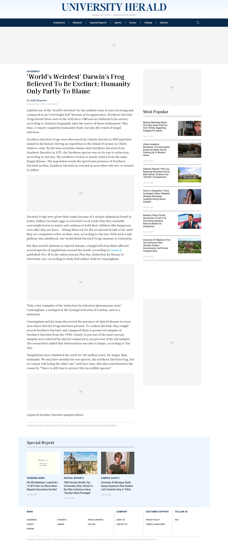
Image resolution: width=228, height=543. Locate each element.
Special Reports (98, 22)
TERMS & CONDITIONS (155, 524)
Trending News (36, 478)
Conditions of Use (134, 539)
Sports (117, 22)
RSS (177, 520)
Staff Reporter (38, 100)
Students (77, 22)
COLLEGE (91, 524)
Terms (120, 539)
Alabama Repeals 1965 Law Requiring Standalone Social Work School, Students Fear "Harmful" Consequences (156, 172)
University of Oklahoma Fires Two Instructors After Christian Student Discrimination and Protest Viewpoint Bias (156, 245)
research (116, 250)
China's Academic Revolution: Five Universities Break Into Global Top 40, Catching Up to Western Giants (156, 150)
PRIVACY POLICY (153, 520)
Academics (59, 22)
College (148, 22)
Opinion (164, 22)
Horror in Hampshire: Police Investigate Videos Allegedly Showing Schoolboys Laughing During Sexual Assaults (156, 196)
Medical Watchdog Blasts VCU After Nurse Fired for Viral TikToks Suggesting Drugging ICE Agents (155, 126)
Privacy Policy (150, 539)
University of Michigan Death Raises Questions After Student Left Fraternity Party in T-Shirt (117, 486)
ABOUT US (120, 520)
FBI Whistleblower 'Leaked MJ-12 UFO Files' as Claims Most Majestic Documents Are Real (42, 486)
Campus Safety (110, 478)
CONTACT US (121, 524)
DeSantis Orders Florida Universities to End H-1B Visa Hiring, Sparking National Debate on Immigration (154, 221)
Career (132, 22)
